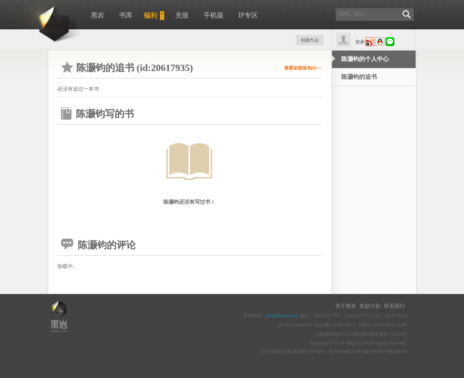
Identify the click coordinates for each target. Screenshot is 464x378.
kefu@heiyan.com (282, 315)
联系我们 (394, 306)
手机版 (214, 15)
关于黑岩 (345, 306)
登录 (359, 42)
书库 (125, 15)
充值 (182, 15)
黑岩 (97, 15)
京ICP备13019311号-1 (334, 324)
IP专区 (248, 15)
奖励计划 (369, 306)
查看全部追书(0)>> (302, 68)
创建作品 (310, 40)
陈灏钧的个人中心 (365, 59)
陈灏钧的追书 (359, 77)
